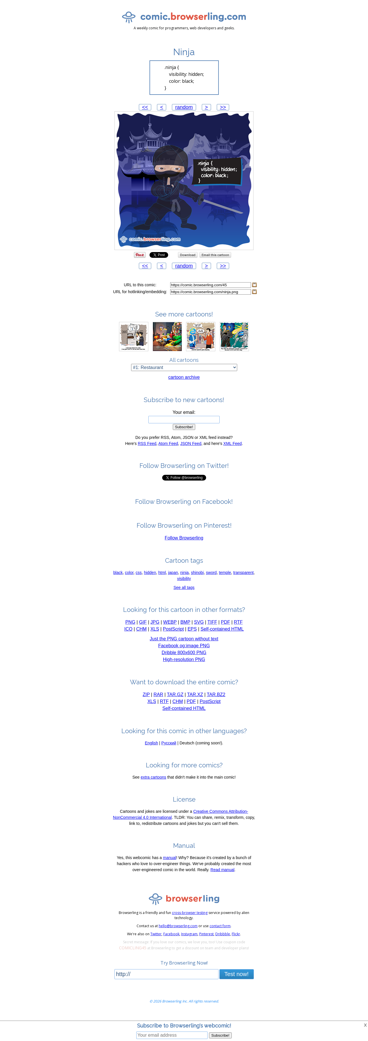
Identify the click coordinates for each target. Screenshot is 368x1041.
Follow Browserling (184, 543)
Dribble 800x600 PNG (184, 658)
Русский (168, 748)
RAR (158, 700)
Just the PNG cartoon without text (184, 644)
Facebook (171, 939)
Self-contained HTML (222, 634)
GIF (143, 627)
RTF (238, 627)
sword (211, 578)
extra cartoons (153, 782)
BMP (185, 627)
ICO (128, 634)
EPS (192, 634)
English (151, 748)
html (162, 578)
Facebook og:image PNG (184, 651)
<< (145, 107)
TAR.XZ (195, 700)
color (129, 578)
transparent (243, 578)
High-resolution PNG (184, 664)
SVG (199, 627)
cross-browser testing (190, 918)
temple (225, 578)
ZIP (146, 700)
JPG (154, 627)
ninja (184, 578)
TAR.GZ (175, 700)
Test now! (236, 979)
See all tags (183, 593)
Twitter (156, 939)
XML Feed (232, 449)
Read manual (222, 875)
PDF (225, 627)
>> (223, 107)
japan (173, 578)
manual (169, 863)
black (118, 578)
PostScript (173, 634)
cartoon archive (184, 382)
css (139, 578)
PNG (130, 627)
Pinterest (206, 939)
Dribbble (222, 939)
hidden (150, 578)
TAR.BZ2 (216, 700)
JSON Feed (190, 449)
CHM (141, 634)
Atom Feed (168, 449)
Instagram (189, 939)
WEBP (170, 627)
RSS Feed (147, 449)
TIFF (212, 627)
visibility (184, 584)
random (184, 107)
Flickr (236, 939)
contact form (220, 931)
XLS (154, 634)
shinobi (197, 578)
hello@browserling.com (178, 931)
